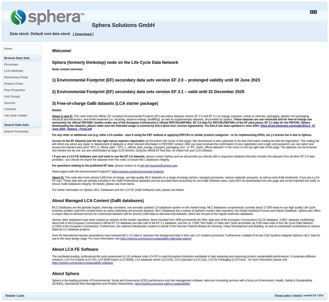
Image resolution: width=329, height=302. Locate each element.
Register (10, 295)
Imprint (297, 295)
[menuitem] (22, 49)
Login (21, 295)
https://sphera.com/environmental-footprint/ (138, 171)
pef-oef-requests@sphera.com (158, 165)
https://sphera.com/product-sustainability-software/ (82, 262)
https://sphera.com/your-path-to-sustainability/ (162, 283)
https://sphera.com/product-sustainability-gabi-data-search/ (155, 238)
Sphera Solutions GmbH (123, 25)
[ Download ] (83, 34)
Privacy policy (283, 295)
